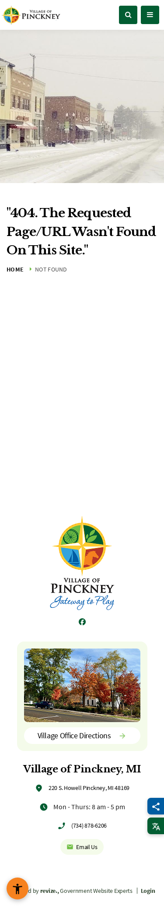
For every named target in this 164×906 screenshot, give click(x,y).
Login (148, 891)
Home (15, 269)
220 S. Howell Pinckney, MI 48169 (89, 788)
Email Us (82, 847)
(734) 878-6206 (89, 825)
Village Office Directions (82, 735)
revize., (49, 891)
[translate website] (155, 826)
